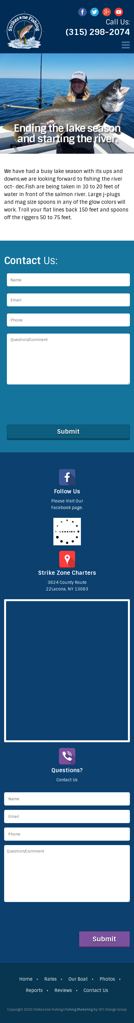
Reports (34, 990)
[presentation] (49, 403)
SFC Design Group (113, 1009)
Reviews (63, 990)
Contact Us (96, 990)
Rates (50, 979)
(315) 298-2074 (98, 32)
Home (25, 979)
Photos (107, 979)
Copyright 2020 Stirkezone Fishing (35, 1009)
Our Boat (78, 979)
